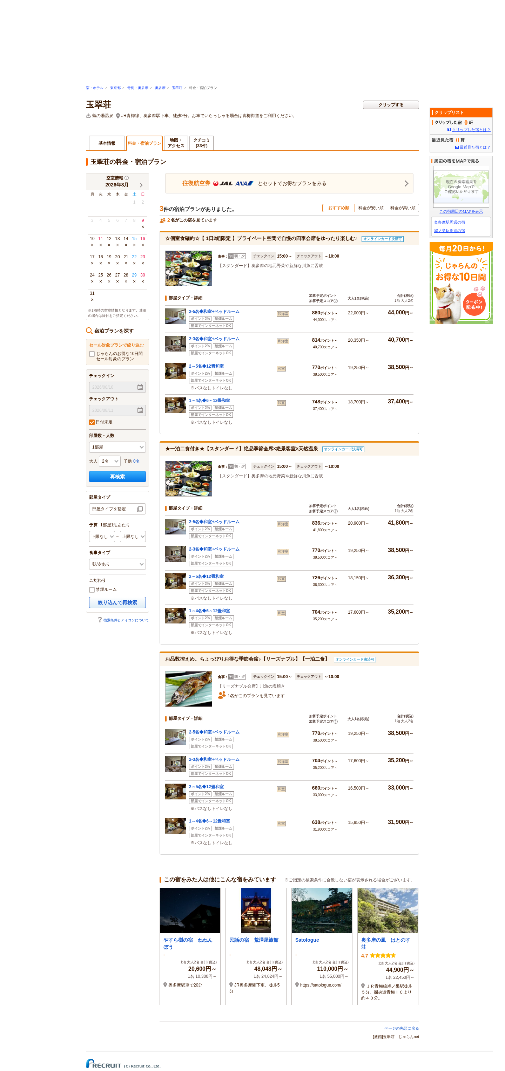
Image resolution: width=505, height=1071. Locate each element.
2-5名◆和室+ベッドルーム (214, 311)
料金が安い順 (371, 207)
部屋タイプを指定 (109, 508)
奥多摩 (160, 88)
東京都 (115, 88)
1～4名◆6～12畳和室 (209, 400)
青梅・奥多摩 (137, 88)
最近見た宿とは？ (475, 147)
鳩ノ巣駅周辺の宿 (449, 230)
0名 (136, 461)
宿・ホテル (94, 88)
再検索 (117, 476)
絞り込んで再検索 (117, 602)
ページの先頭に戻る (401, 1028)
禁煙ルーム (103, 590)
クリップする (391, 104)
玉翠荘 (177, 88)
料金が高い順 (403, 207)
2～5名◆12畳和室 (206, 366)
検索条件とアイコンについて (123, 620)
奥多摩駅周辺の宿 (449, 222)
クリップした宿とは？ (471, 130)
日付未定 (101, 422)
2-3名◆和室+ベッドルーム (214, 338)
